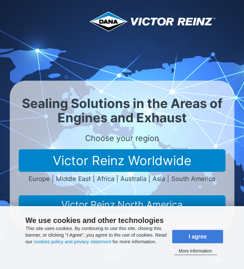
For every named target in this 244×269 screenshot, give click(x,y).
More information (195, 250)
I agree (198, 236)
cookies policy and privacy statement (72, 241)
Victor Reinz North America (122, 204)
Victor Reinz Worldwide (122, 160)
